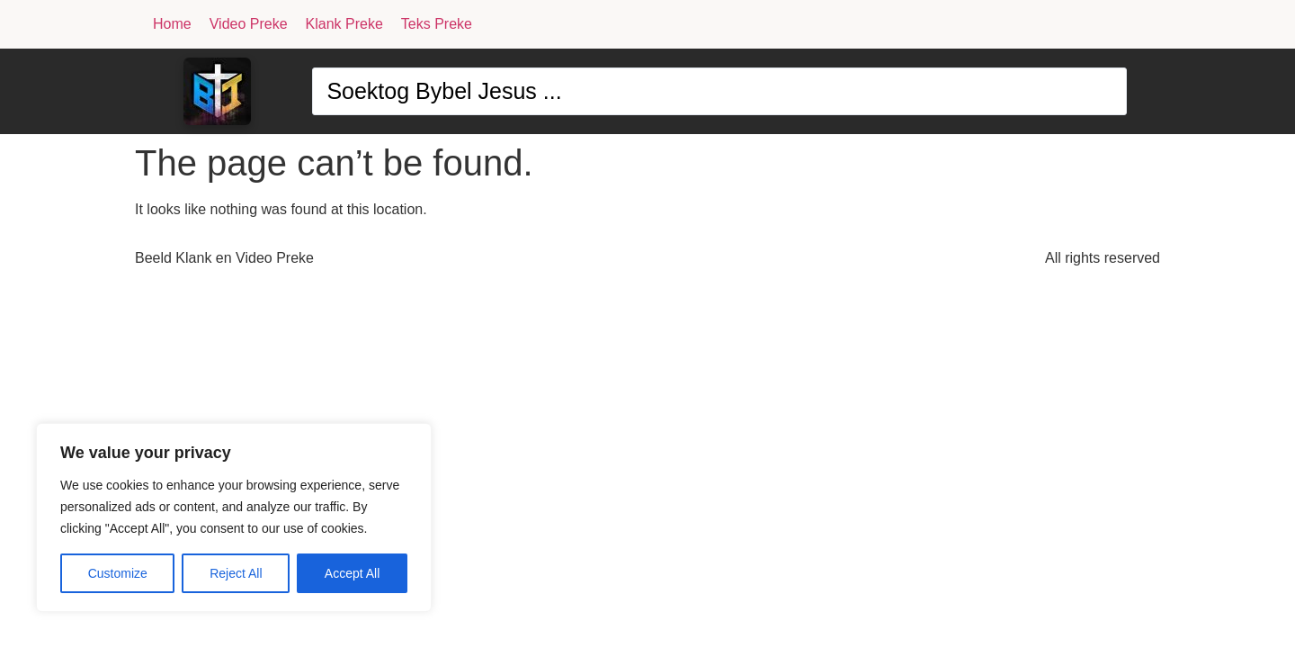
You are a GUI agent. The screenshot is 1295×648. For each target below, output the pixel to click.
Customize (117, 573)
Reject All (236, 573)
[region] (234, 517)
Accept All (352, 573)
